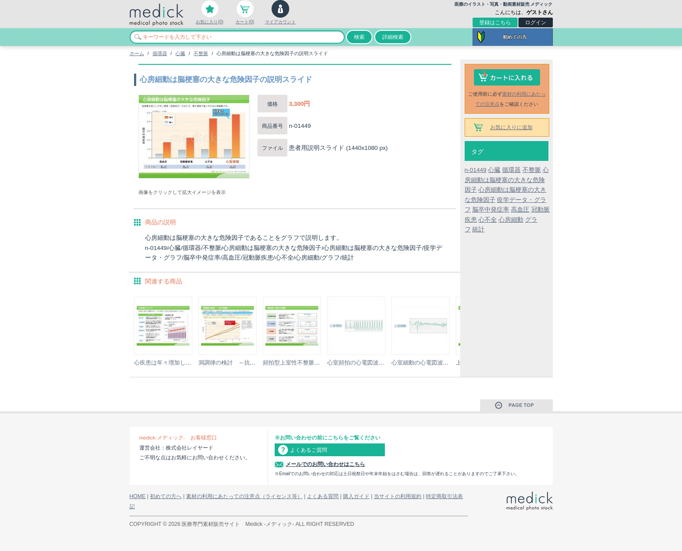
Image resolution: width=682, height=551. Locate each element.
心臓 (180, 53)
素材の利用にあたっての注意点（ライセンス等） (244, 496)
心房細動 (511, 219)
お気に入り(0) (209, 21)
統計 (478, 229)
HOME (138, 496)
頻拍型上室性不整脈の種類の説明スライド (317, 362)
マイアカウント (280, 21)
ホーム (137, 53)
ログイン (535, 22)
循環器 (160, 53)
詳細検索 (392, 37)
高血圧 (520, 209)
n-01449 (476, 170)
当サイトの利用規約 (397, 496)
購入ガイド (356, 496)
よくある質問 (323, 496)
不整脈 (201, 53)
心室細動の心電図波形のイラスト (434, 362)
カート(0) (244, 21)
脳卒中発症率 (490, 209)
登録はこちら (495, 22)
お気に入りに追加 (511, 127)
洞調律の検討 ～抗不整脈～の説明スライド (255, 362)
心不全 (487, 219)
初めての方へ (166, 496)
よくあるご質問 (308, 450)
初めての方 (515, 37)
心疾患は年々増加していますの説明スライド (191, 362)
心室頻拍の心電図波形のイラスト (370, 362)
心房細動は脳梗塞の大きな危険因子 (507, 180)
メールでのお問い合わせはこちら (325, 464)
